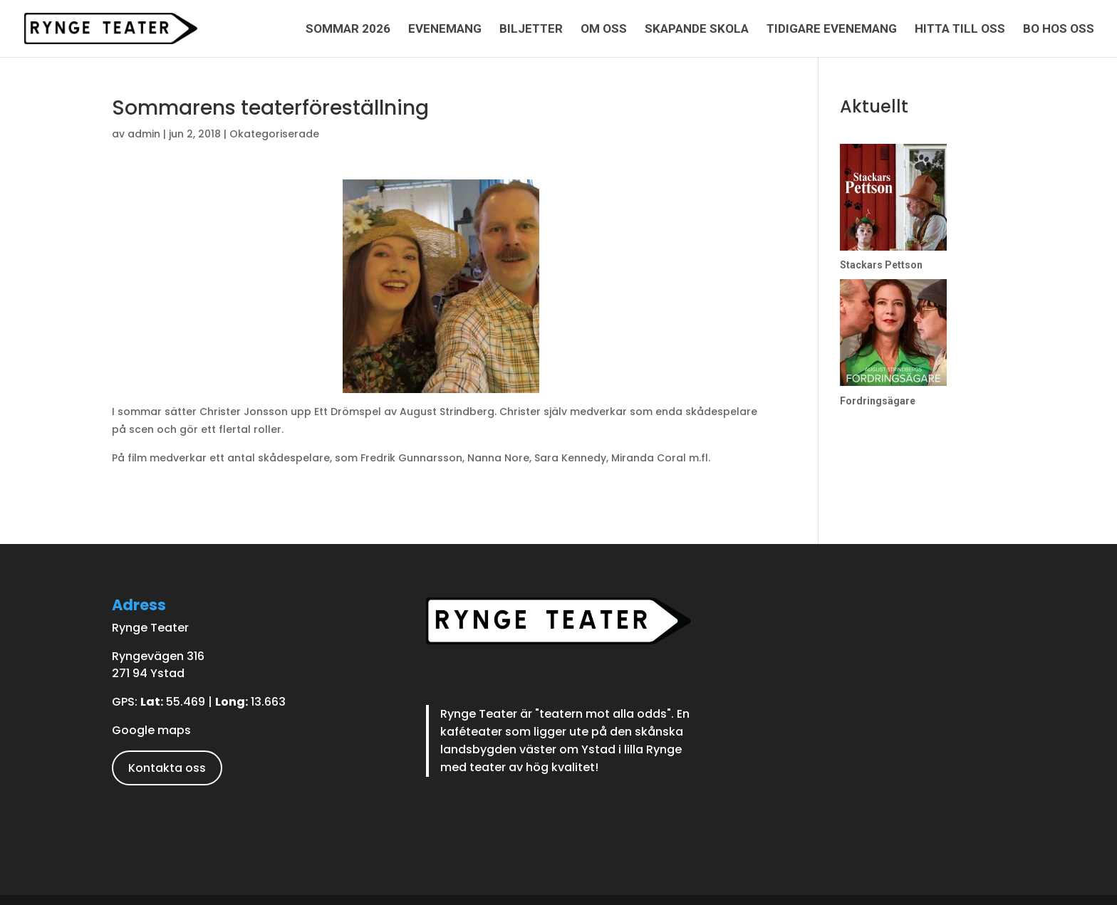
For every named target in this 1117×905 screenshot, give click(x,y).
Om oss (604, 29)
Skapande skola (697, 29)
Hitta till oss (960, 29)
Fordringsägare (877, 401)
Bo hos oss (1058, 29)
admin (144, 134)
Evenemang (445, 29)
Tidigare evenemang (832, 29)
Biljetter (531, 29)
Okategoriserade (274, 134)
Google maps (151, 730)
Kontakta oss (167, 768)
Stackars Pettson (881, 265)
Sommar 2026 (348, 29)
